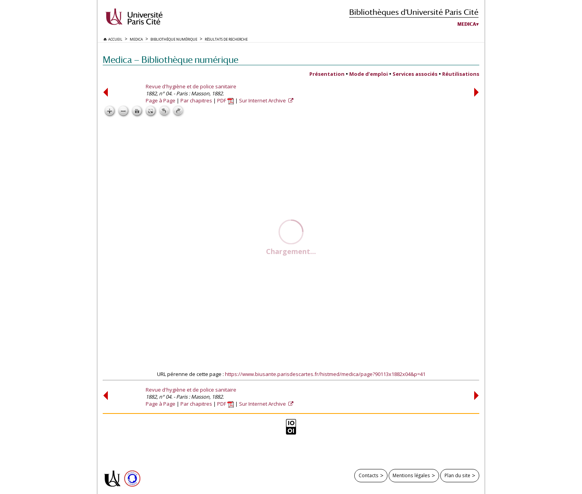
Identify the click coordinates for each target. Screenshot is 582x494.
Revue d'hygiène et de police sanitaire (191, 86)
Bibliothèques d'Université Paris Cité (413, 11)
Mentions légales (411, 475)
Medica (466, 24)
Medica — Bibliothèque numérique (170, 59)
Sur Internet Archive (263, 100)
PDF (225, 100)
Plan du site (457, 475)
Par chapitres (196, 100)
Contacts (368, 475)
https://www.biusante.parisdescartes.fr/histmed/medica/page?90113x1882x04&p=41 (325, 374)
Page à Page (160, 100)
